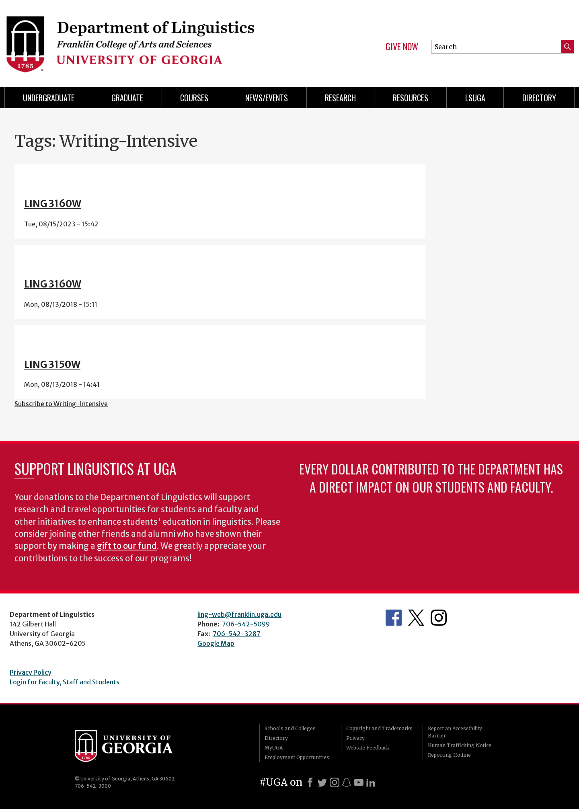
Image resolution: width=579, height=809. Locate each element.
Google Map (215, 643)
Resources (410, 98)
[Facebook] (310, 782)
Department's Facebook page (394, 618)
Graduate (127, 98)
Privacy (355, 738)
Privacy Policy (30, 672)
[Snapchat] (346, 782)
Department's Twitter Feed (416, 618)
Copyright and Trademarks (379, 728)
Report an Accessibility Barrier (455, 732)
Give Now (402, 46)
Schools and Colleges (290, 728)
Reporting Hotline (449, 755)
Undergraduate (48, 98)
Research (340, 98)
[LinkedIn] (371, 782)
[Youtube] (358, 782)
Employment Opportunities (297, 757)
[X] (322, 782)
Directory (539, 98)
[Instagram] (334, 782)
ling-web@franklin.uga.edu (239, 614)
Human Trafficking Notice (459, 745)
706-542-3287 (237, 634)
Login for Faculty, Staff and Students (64, 682)
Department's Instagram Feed (439, 618)
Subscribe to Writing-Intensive (61, 404)
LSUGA (475, 98)
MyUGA (274, 748)
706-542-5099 (246, 624)
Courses (194, 98)
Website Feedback (367, 748)
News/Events (266, 98)
